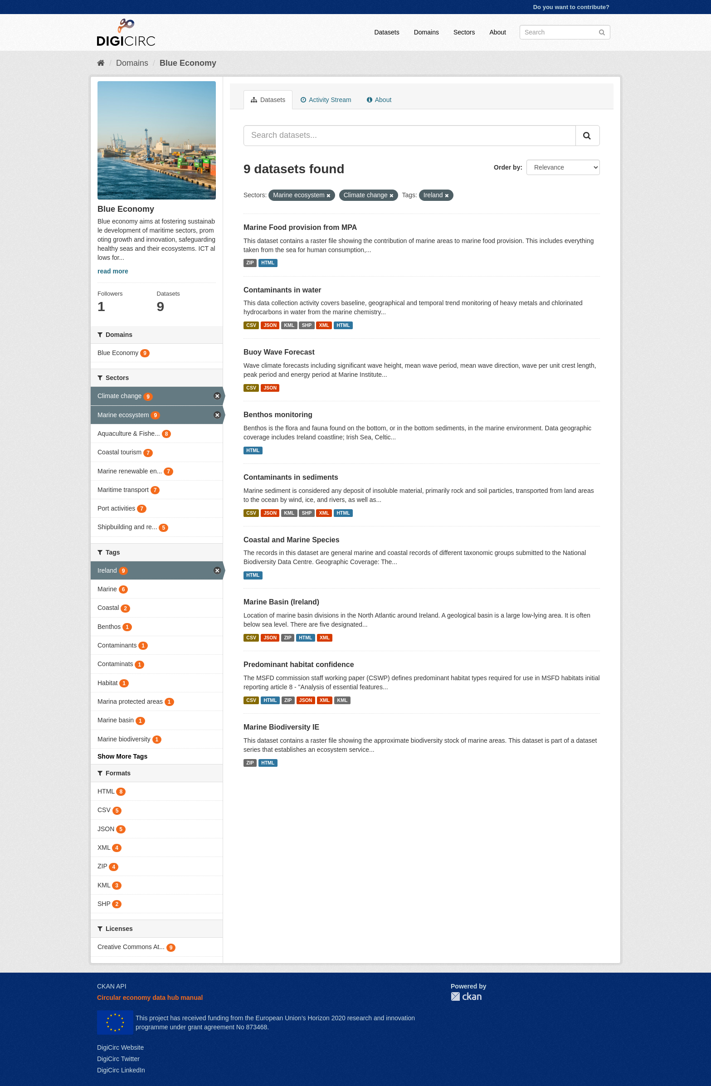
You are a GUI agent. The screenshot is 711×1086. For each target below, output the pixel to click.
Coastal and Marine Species (291, 540)
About (497, 32)
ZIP (249, 263)
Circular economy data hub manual (150, 997)
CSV (251, 325)
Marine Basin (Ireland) (281, 602)
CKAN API (112, 986)
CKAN (466, 996)
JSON (270, 325)
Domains (426, 32)
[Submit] (602, 31)
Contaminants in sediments (290, 477)
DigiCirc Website (120, 1047)
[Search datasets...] (409, 135)
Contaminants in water (282, 290)
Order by (507, 167)
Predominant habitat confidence (298, 664)
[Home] (101, 63)
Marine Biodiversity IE (281, 727)
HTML (267, 263)
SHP (307, 325)
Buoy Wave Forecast (279, 352)
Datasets (386, 32)
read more (112, 271)
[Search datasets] (565, 32)
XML (324, 325)
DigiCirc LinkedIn (121, 1070)
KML (289, 325)
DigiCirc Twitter (118, 1058)
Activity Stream (326, 99)
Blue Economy (188, 63)
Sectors (464, 32)
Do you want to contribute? (571, 7)
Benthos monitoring (277, 415)
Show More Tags (122, 756)
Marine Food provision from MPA (300, 227)
